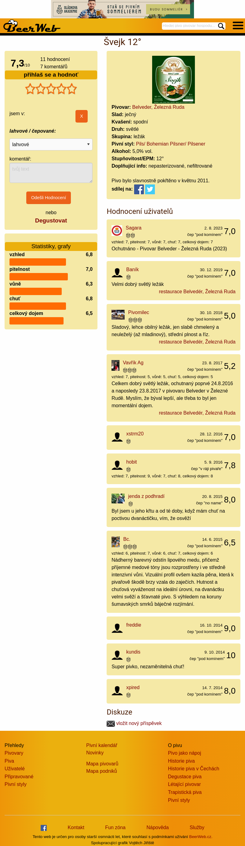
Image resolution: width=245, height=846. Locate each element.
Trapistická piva (185, 792)
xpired (133, 687)
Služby (197, 827)
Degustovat (51, 220)
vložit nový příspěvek (134, 723)
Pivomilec (138, 312)
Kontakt (76, 827)
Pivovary (14, 753)
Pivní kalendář (101, 745)
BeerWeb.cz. (200, 836)
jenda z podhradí (146, 496)
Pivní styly (16, 784)
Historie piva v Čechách (193, 768)
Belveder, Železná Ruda (158, 107)
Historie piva (181, 761)
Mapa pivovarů (102, 763)
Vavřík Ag (133, 362)
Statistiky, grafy (51, 242)
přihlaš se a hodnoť (51, 74)
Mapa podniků (101, 771)
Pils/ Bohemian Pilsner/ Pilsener (170, 143)
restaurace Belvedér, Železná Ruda (197, 291)
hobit (131, 462)
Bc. (126, 539)
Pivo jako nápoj (184, 753)
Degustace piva (185, 776)
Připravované (19, 776)
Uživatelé (15, 768)
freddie (133, 625)
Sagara (134, 227)
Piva (9, 761)
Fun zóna (115, 827)
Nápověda (157, 827)
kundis (133, 651)
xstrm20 (135, 433)
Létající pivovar (184, 784)
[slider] (51, 89)
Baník (132, 269)
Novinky (95, 752)
